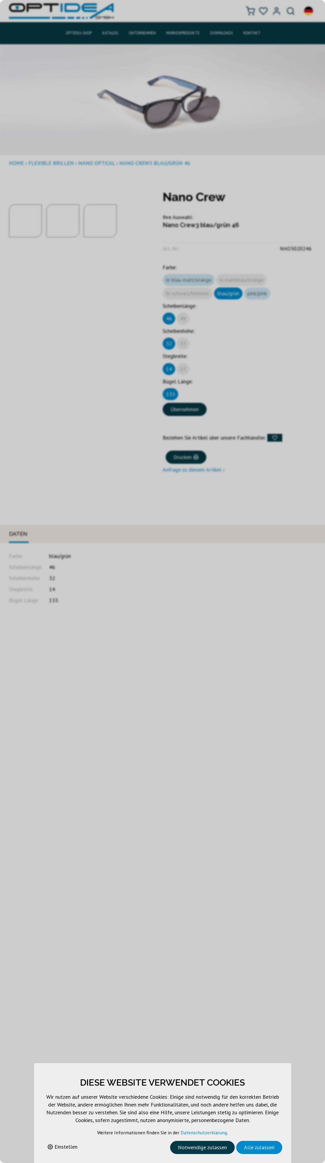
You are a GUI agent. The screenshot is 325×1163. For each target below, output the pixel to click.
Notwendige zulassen (202, 1147)
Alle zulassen (259, 1147)
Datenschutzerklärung (204, 1133)
